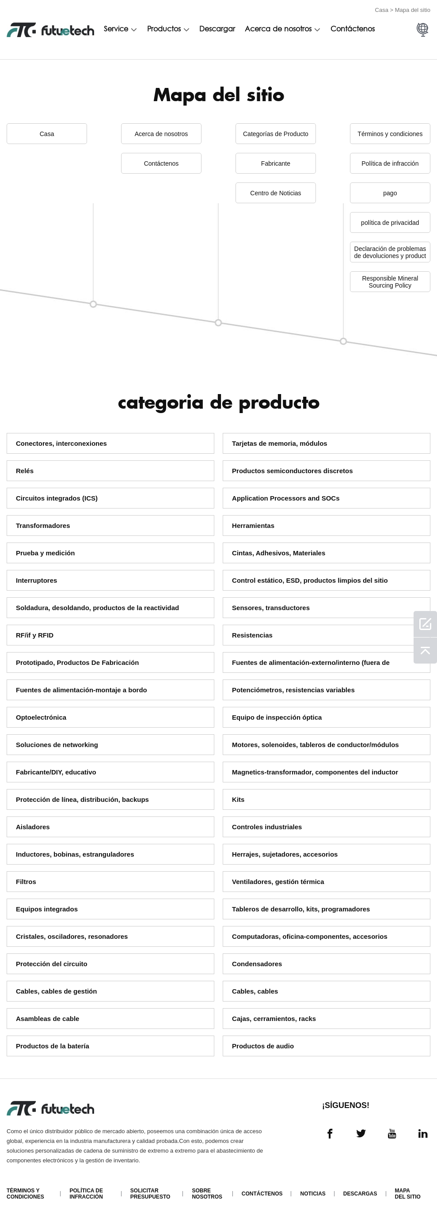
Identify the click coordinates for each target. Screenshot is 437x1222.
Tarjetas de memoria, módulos (279, 443)
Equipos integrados (47, 909)
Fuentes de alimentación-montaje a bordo (81, 690)
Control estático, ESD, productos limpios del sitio (310, 580)
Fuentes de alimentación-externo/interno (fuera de (311, 662)
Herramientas (253, 525)
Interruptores (36, 580)
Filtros (26, 881)
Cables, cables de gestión (56, 991)
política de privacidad (390, 222)
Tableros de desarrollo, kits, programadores (301, 909)
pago (390, 193)
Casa (381, 10)
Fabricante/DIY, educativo (56, 772)
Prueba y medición (45, 553)
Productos (164, 29)
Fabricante (275, 163)
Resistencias (252, 635)
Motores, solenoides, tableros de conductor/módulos (315, 744)
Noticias (312, 1194)
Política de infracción (389, 163)
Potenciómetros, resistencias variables (293, 690)
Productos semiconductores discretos (292, 470)
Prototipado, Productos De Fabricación (77, 662)
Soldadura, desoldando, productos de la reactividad (97, 607)
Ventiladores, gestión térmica (278, 881)
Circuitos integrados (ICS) (57, 498)
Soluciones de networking (57, 744)
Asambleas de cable (47, 1018)
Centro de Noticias (275, 193)
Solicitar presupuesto (150, 1194)
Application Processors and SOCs (285, 498)
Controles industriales (267, 827)
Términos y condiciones (389, 133)
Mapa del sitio (408, 1194)
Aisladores (33, 827)
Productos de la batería (52, 1046)
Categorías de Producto (275, 133)
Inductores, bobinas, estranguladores (75, 854)
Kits (238, 799)
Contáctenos (353, 29)
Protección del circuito (51, 964)
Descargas (360, 1194)
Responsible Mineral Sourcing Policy (390, 282)
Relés (25, 470)
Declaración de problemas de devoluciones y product (390, 252)
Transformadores (43, 525)
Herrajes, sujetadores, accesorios (285, 854)
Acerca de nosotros (278, 29)
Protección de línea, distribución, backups (82, 799)
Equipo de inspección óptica (277, 717)
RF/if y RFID (34, 635)
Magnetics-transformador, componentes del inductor (315, 772)
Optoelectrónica (41, 717)
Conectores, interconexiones (61, 443)
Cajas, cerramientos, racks (274, 1018)
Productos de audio (263, 1046)
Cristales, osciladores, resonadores (72, 936)
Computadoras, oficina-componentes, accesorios (310, 936)
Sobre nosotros (207, 1194)
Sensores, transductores (271, 607)
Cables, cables (255, 991)
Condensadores (257, 964)
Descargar (217, 29)
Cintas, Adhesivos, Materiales (278, 553)
